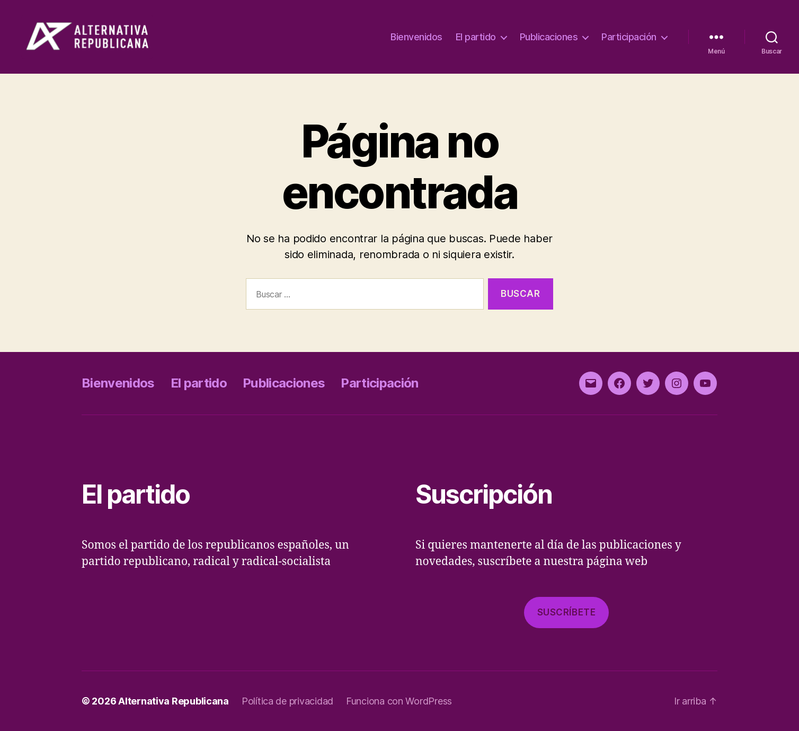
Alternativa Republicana (173, 701)
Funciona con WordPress (399, 701)
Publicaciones (549, 36)
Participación (628, 36)
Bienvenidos (416, 36)
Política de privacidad (287, 701)
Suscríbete (566, 612)
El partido (476, 36)
